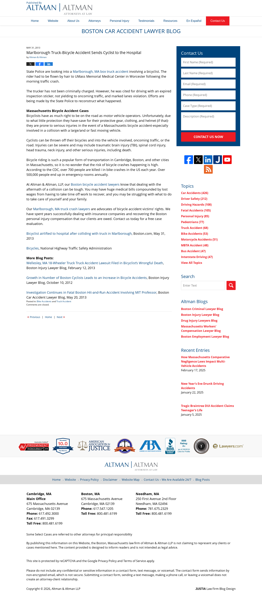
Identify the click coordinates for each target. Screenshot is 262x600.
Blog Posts (202, 480)
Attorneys (94, 20)
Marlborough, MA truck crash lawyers (62, 209)
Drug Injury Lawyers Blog (199, 321)
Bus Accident (193, 251)
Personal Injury (119, 20)
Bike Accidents (44, 301)
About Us (73, 20)
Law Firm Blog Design (215, 589)
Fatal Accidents (196, 210)
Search (231, 285)
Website (53, 20)
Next (61, 316)
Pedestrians (192, 222)
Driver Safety (194, 199)
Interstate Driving (197, 257)
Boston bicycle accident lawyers (95, 184)
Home (35, 20)
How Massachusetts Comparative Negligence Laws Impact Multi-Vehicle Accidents (205, 361)
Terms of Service (134, 561)
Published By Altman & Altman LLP (199, 8)
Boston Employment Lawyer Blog (205, 337)
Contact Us (218, 20)
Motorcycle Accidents (199, 239)
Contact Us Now (208, 137)
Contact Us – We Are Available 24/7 (167, 480)
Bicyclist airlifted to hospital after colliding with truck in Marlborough (79, 233)
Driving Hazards (196, 205)
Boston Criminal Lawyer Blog (202, 309)
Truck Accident (63, 301)
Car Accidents (194, 193)
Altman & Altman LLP (66, 589)
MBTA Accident (194, 245)
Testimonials (146, 20)
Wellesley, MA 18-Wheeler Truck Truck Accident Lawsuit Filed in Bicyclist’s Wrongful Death (94, 263)
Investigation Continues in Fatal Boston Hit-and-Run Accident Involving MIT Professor (91, 292)
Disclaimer (110, 480)
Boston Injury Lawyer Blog (200, 315)
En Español (193, 20)
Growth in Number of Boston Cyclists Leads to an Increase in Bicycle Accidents (86, 277)
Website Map (131, 480)
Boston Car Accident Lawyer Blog (59, 8)
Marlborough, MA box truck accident (100, 71)
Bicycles (32, 248)
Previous (33, 316)
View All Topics (191, 263)
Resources (170, 20)
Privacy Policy (89, 480)
